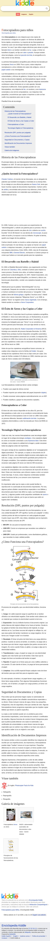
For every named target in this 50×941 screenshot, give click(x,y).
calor (25, 52)
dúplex (43, 392)
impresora (42, 89)
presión (30, 52)
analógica (28, 438)
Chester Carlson (7, 179)
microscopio (37, 233)
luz (30, 50)
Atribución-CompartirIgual (38, 904)
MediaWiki (12, 934)
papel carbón (6, 70)
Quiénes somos (25, 936)
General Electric (19, 252)
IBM (10, 252)
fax (24, 89)
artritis (6, 189)
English (31, 14)
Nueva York (36, 184)
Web (18, 14)
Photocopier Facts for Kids (24, 785)
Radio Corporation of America (31, 329)
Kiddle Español (6, 936)
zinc (30, 230)
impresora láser (33, 440)
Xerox (12, 64)
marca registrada (30, 300)
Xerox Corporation (27, 302)
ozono (45, 494)
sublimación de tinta (29, 418)
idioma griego (18, 294)
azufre (43, 230)
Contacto (4, 938)
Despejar (42, 8)
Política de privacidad (38, 936)
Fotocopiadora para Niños (10, 910)
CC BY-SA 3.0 (32, 928)
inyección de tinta (26, 55)
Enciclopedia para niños (9, 33)
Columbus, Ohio (15, 270)
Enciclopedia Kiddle (36, 900)
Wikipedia (28, 932)
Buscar (46, 8)
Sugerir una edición (39, 915)
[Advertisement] (25, 22)
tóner (9, 50)
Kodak (33, 351)
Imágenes (24, 14)
